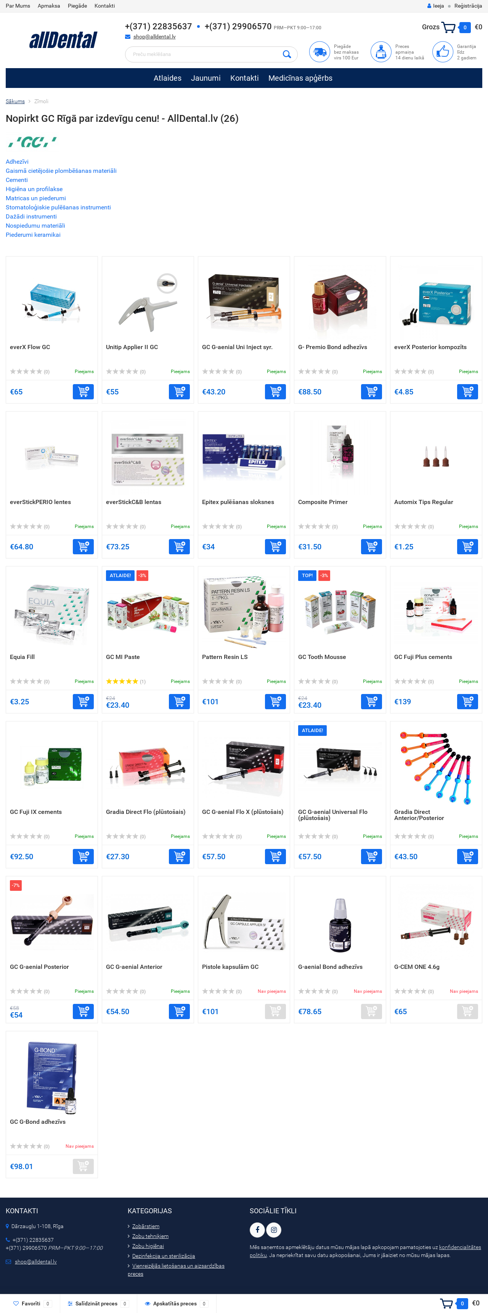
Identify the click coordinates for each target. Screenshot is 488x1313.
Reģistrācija (468, 6)
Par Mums (18, 6)
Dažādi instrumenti (31, 216)
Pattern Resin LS (225, 656)
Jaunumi (206, 78)
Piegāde (77, 6)
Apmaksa (49, 6)
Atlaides (167, 78)
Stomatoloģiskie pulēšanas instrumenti (58, 207)
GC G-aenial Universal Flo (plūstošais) (333, 815)
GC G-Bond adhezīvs (38, 1121)
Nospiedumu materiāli (35, 225)
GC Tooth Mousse (322, 656)
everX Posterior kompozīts (430, 347)
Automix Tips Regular (423, 502)
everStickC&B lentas (133, 502)
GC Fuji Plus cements (423, 656)
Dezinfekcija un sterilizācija (163, 1256)
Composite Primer (323, 502)
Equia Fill (22, 656)
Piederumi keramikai (33, 234)
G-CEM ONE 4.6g (417, 966)
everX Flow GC (30, 347)
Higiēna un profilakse (34, 189)
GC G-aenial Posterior (39, 966)
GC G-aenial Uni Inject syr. (237, 347)
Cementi (17, 179)
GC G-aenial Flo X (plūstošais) (243, 811)
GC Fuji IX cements (36, 811)
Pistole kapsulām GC (230, 966)
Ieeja (435, 6)
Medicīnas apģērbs (300, 78)
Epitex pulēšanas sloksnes (238, 502)
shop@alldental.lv (154, 37)
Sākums (15, 101)
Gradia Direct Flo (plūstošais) (146, 811)
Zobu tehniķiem (150, 1236)
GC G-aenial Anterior (134, 966)
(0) (30, 372)
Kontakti (105, 6)
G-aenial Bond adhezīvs (330, 966)
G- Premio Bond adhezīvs (332, 347)
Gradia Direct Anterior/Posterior (419, 815)
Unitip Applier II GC (132, 347)
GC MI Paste (123, 656)
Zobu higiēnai (148, 1246)
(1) (126, 681)
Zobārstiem (145, 1226)
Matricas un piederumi (36, 198)
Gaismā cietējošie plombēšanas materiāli (61, 170)
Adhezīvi (17, 161)
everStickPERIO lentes (40, 502)
